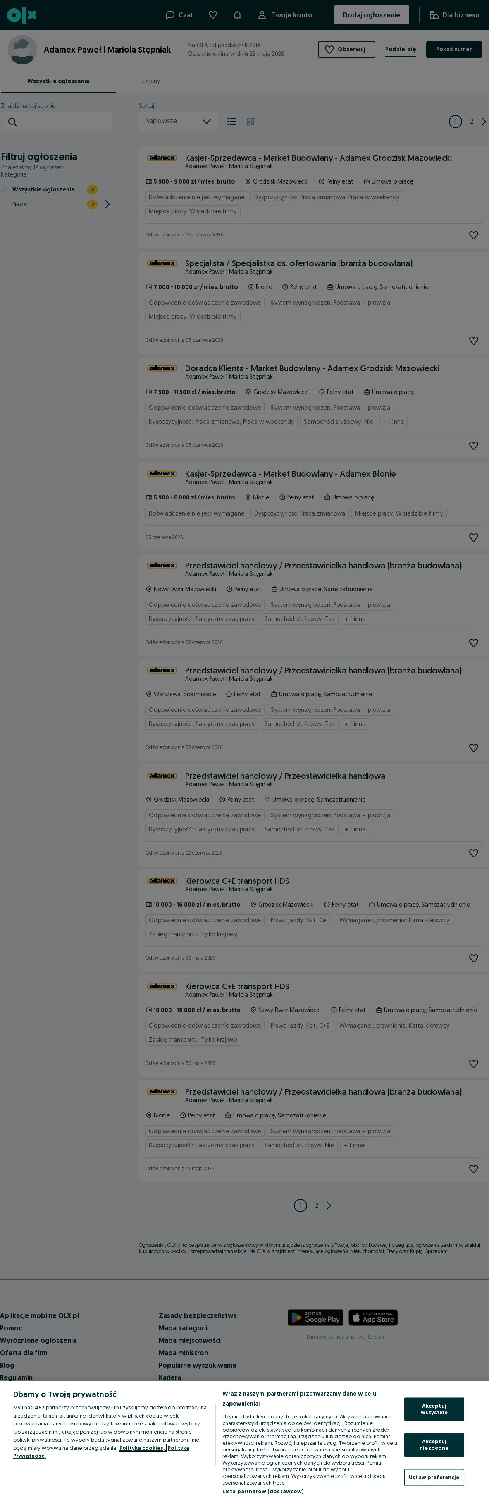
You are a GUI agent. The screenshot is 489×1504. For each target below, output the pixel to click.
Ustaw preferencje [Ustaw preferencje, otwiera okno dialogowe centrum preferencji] (434, 1477)
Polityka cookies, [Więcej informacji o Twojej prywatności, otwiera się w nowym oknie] (142, 1447)
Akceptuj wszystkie (434, 1409)
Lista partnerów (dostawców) (263, 1491)
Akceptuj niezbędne (434, 1444)
